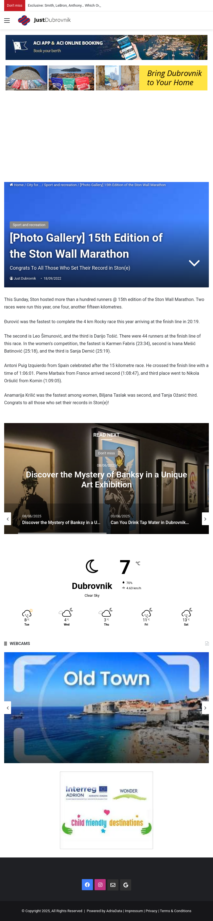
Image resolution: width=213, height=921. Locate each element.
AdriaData (114, 911)
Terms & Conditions (175, 911)
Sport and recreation (60, 185)
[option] (106, 478)
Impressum (134, 911)
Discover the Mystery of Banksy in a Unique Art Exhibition (106, 479)
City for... (34, 185)
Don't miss (106, 453)
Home (17, 185)
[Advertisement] (106, 137)
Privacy (151, 911)
